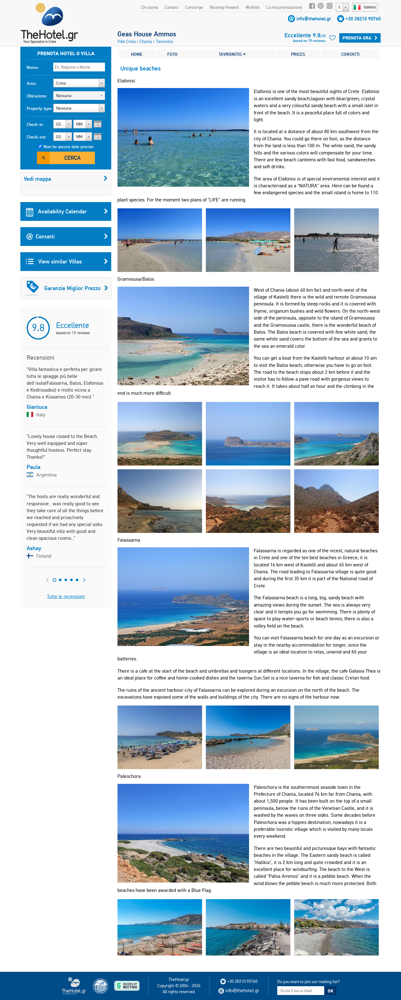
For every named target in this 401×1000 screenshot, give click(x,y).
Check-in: (35, 124)
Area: (32, 83)
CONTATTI (350, 54)
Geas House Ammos (146, 33)
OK (330, 991)
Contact (171, 7)
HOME (137, 54)
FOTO (172, 54)
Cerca (72, 157)
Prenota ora (360, 38)
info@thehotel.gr (313, 18)
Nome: (33, 67)
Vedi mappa (66, 179)
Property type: (40, 108)
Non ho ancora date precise (68, 146)
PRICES (298, 54)
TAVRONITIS (232, 54)
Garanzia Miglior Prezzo (66, 288)
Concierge (194, 7)
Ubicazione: (37, 96)
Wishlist (252, 7)
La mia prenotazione (284, 7)
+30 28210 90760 (363, 18)
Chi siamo (149, 7)
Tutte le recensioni (66, 596)
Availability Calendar (67, 211)
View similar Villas (67, 261)
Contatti (67, 236)
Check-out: (36, 137)
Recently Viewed (224, 7)
